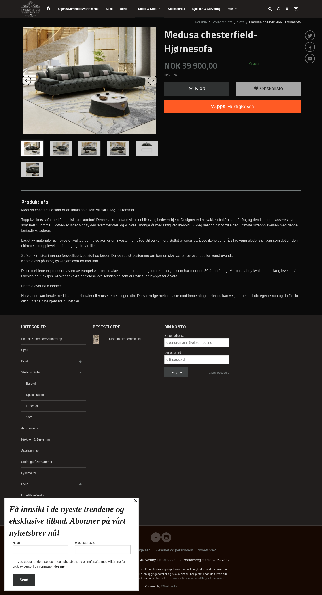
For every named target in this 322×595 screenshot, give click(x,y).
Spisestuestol (35, 395)
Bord (123, 9)
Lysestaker (28, 473)
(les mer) (60, 566)
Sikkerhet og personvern (173, 550)
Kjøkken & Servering (206, 9)
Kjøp (196, 88)
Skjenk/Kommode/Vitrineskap (78, 9)
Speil (109, 9)
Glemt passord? (219, 372)
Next (157, 79)
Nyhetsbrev (207, 550)
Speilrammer (30, 450)
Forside (201, 22)
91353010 (171, 560)
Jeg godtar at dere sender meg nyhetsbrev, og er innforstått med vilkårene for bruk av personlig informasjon (69, 564)
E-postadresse (174, 336)
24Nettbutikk (169, 586)
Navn (40, 547)
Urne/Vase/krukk (32, 495)
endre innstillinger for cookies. (205, 578)
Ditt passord (172, 352)
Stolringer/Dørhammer (36, 462)
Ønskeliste (268, 88)
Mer (230, 9)
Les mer (174, 578)
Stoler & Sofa (147, 9)
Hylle (24, 484)
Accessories (176, 9)
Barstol (31, 383)
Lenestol (32, 406)
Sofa (29, 417)
